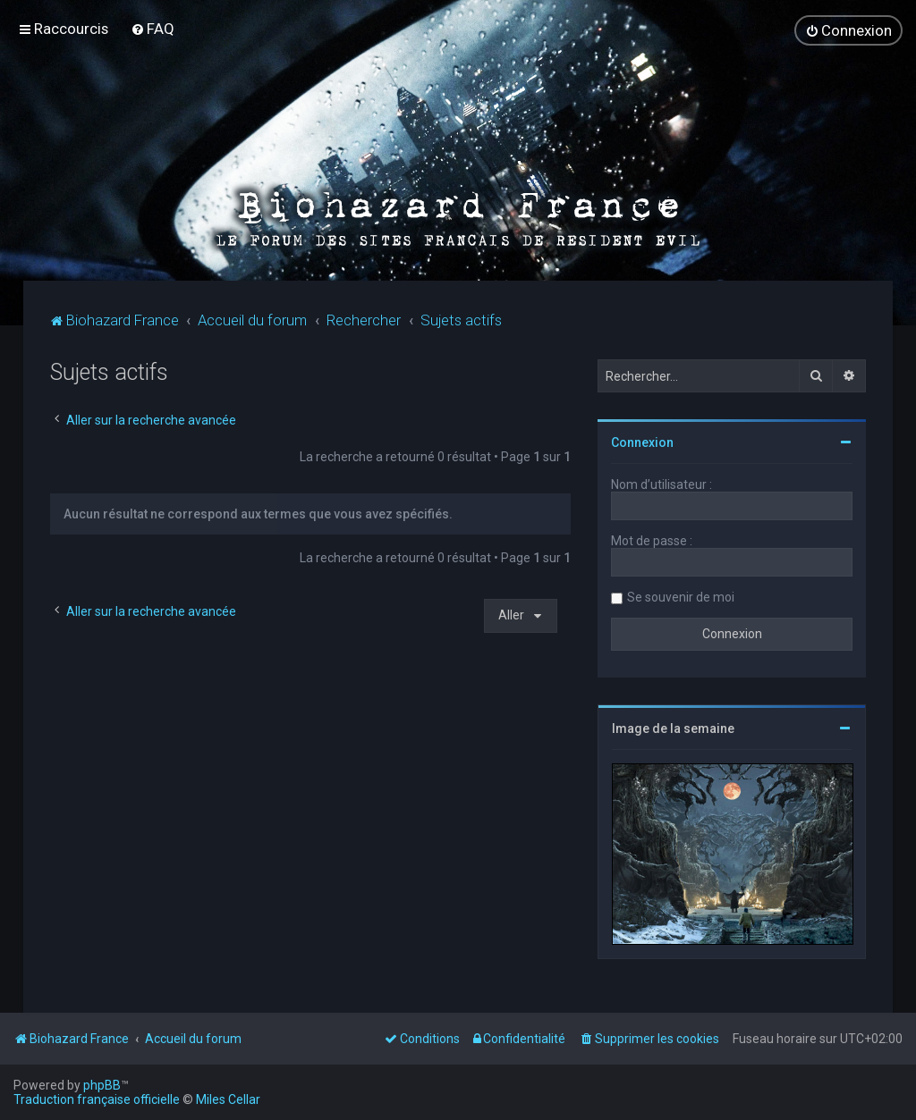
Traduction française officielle (96, 1099)
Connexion (642, 441)
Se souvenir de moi (680, 596)
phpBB (102, 1085)
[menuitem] (152, 28)
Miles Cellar (228, 1099)
